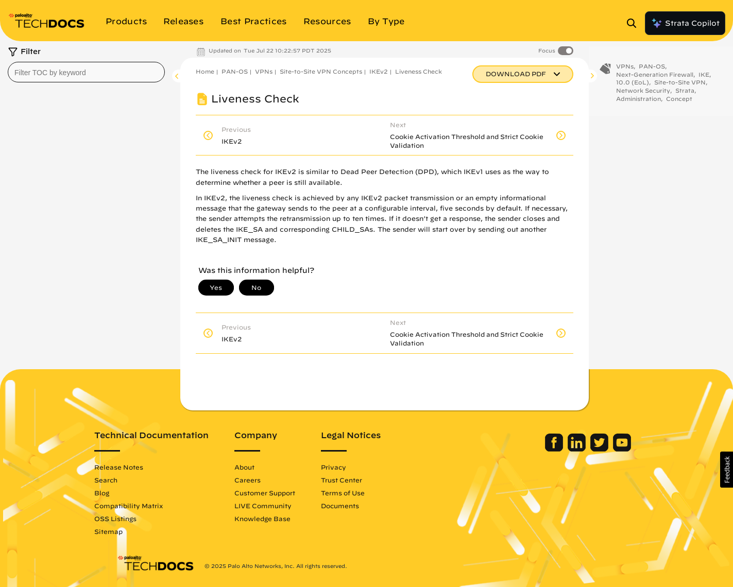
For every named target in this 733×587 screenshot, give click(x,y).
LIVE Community (285, 505)
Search (128, 480)
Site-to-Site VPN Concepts (321, 71)
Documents (363, 505)
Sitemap (131, 531)
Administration (638, 103)
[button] (726, 470)
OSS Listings (138, 518)
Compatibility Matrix (151, 505)
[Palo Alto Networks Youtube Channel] (600, 449)
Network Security (643, 95)
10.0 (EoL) (632, 86)
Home (205, 71)
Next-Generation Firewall (654, 79)
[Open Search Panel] (634, 23)
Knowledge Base (285, 518)
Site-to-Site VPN (680, 86)
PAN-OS (234, 71)
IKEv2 (378, 71)
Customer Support (287, 492)
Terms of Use (365, 492)
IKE (703, 79)
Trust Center (364, 480)
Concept (679, 103)
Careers (270, 480)
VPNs (263, 71)
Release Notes (141, 467)
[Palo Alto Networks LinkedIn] (556, 449)
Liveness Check (418, 71)
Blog (124, 492)
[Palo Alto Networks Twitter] (578, 449)
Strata (684, 95)
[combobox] (86, 72)
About (267, 467)
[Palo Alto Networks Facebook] (533, 449)
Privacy (356, 467)
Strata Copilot (685, 23)
